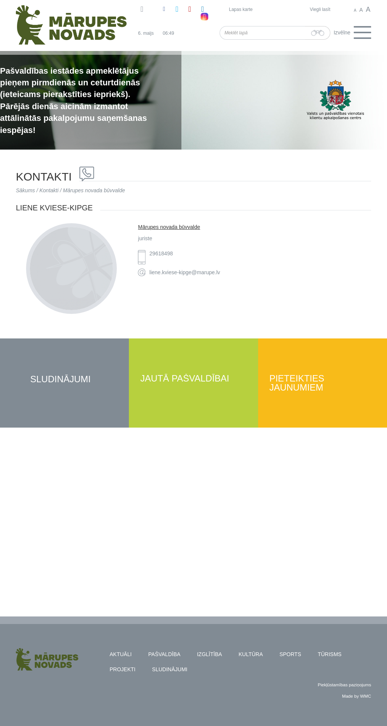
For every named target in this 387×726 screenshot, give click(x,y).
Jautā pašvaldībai (184, 378)
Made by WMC (356, 696)
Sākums (25, 190)
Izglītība (209, 654)
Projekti (122, 669)
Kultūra (250, 654)
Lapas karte (241, 9)
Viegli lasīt (320, 9)
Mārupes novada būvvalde (94, 190)
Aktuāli (121, 654)
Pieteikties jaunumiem (296, 383)
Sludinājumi (60, 379)
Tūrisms (330, 654)
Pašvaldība (164, 654)
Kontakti (49, 190)
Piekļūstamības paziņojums (344, 684)
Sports (290, 654)
